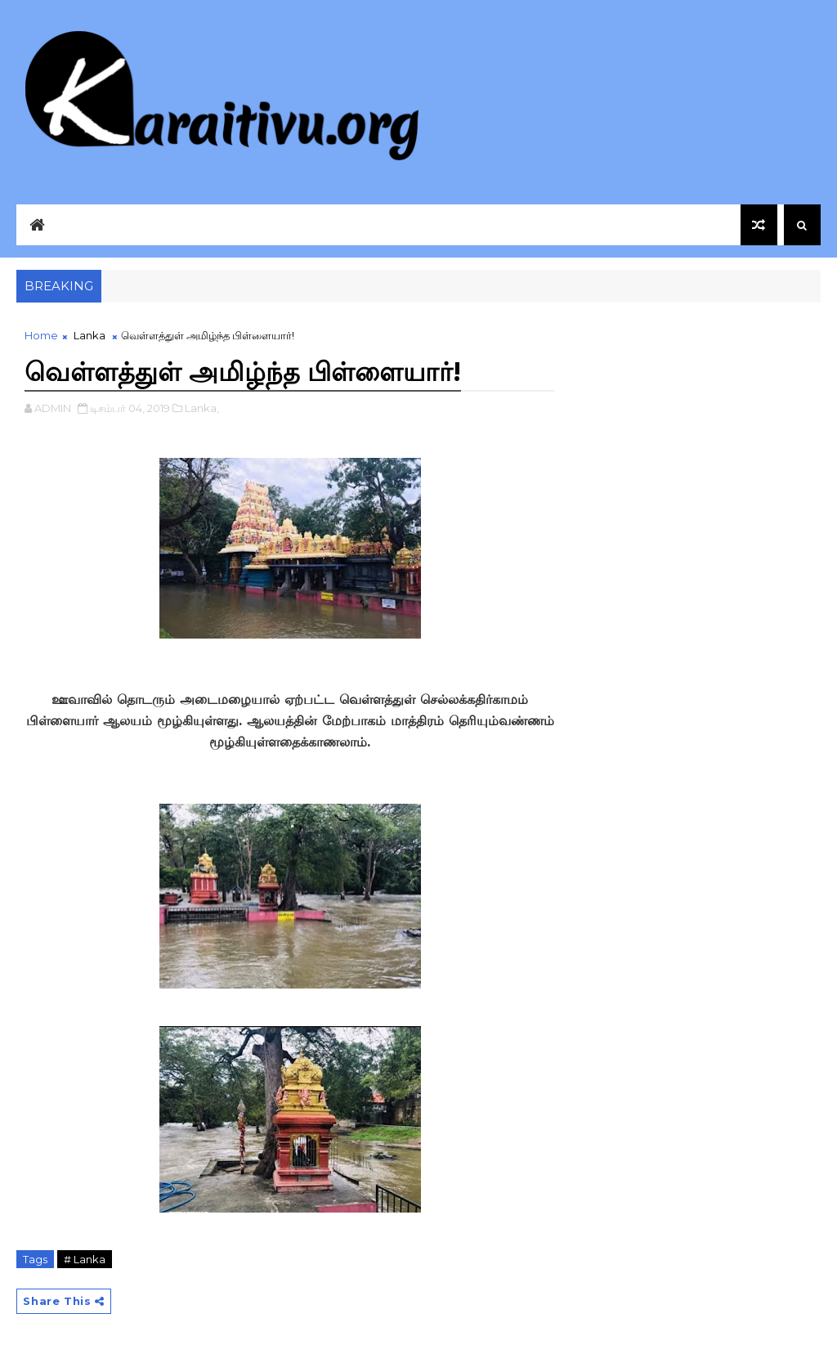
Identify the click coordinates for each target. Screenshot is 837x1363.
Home (41, 335)
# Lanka (84, 1259)
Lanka (89, 335)
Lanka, (202, 408)
